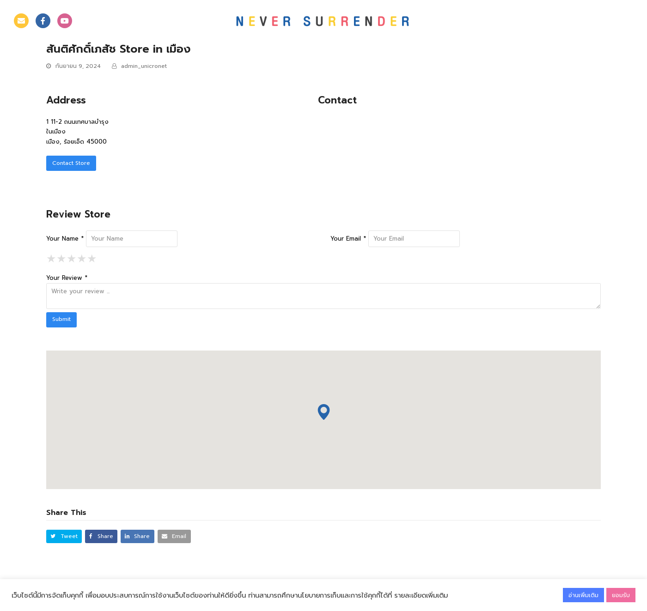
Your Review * (66, 277)
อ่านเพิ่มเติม (583, 595)
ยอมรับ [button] (621, 595)
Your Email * (348, 238)
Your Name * (65, 238)
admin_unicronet (144, 66)
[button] (64, 536)
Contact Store (71, 163)
